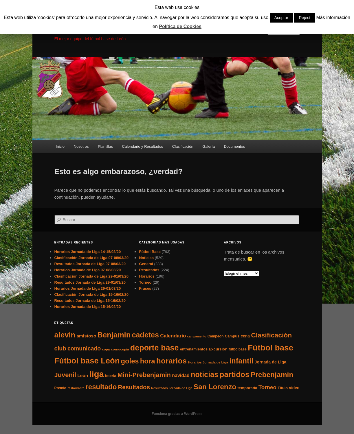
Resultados (149, 270)
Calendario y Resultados (142, 146)
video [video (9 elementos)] (294, 387)
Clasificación (182, 146)
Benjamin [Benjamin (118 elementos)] (114, 335)
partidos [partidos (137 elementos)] (235, 374)
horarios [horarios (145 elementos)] (171, 361)
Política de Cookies (180, 26)
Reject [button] (304, 17)
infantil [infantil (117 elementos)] (241, 361)
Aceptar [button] (281, 17)
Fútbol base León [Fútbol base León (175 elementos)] (87, 360)
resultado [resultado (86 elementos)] (101, 387)
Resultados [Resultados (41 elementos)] (134, 387)
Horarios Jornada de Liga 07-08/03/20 (87, 270)
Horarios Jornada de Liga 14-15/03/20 (87, 252)
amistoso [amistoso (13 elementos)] (86, 335)
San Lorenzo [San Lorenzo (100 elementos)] (215, 387)
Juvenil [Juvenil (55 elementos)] (65, 374)
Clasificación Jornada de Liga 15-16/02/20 (91, 294)
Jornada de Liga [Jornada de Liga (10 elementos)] (271, 362)
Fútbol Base (149, 252)
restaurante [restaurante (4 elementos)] (75, 388)
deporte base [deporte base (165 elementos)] (154, 347)
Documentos (234, 146)
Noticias (146, 258)
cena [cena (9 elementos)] (245, 336)
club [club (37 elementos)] (60, 348)
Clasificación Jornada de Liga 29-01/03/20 (91, 276)
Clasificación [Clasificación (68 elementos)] (271, 335)
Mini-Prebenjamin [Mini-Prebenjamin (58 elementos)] (144, 374)
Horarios (146, 276)
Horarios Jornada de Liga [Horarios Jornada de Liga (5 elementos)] (208, 362)
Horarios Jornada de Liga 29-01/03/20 (87, 288)
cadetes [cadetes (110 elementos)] (145, 335)
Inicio (60, 146)
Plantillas (105, 146)
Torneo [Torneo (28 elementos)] (267, 387)
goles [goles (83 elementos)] (130, 361)
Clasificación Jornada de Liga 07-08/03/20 (91, 258)
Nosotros (81, 146)
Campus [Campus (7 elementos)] (232, 336)
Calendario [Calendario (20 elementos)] (173, 336)
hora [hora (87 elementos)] (147, 361)
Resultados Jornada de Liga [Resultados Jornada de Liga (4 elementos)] (171, 388)
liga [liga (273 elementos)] (96, 374)
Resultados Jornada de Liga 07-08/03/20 (90, 264)
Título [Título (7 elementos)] (283, 388)
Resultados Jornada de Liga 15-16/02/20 (90, 300)
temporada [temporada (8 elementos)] (247, 388)
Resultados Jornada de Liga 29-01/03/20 (90, 282)
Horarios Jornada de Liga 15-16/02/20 (87, 306)
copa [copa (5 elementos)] (106, 349)
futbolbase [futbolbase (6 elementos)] (238, 349)
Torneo (145, 282)
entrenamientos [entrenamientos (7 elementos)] (194, 349)
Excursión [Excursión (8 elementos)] (218, 349)
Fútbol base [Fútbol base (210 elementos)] (270, 347)
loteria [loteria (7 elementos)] (110, 376)
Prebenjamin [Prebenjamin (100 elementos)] (272, 374)
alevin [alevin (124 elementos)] (65, 335)
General (146, 264)
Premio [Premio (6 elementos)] (60, 388)
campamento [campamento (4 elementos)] (196, 336)
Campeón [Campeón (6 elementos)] (216, 336)
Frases (145, 288)
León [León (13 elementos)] (82, 375)
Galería (208, 146)
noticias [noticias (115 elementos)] (204, 374)
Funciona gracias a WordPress (177, 414)
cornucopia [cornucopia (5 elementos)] (120, 349)
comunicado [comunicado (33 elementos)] (84, 348)
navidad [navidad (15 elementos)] (181, 375)
